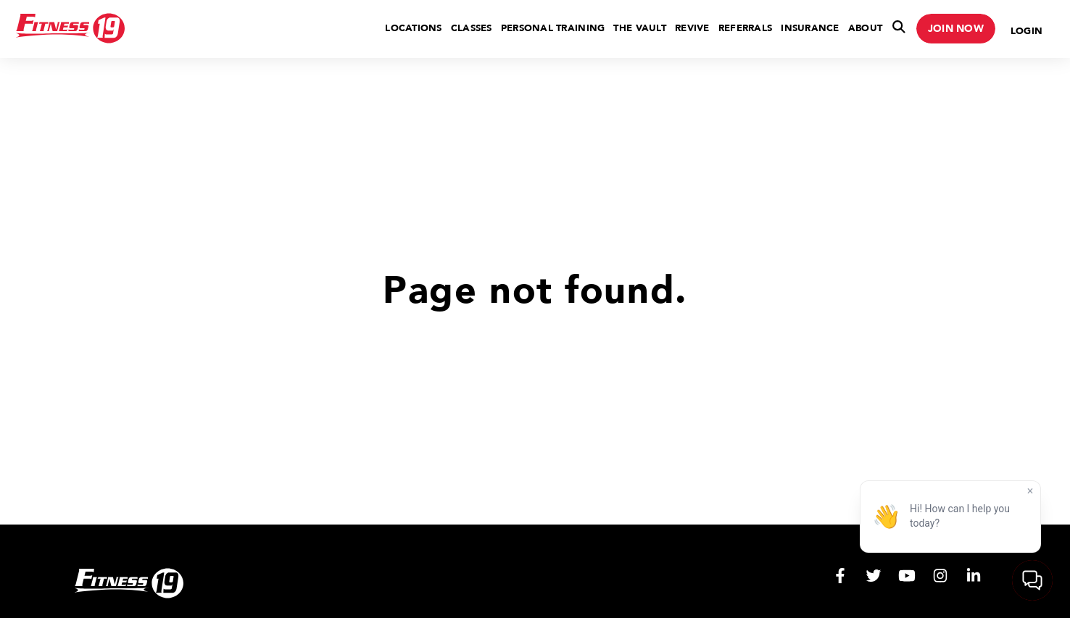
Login (1026, 31)
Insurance (810, 28)
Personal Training (553, 28)
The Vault (639, 28)
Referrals (745, 28)
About (865, 28)
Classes (471, 28)
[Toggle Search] (898, 29)
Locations (413, 28)
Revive (692, 28)
